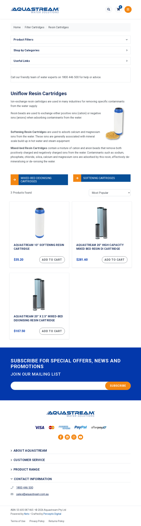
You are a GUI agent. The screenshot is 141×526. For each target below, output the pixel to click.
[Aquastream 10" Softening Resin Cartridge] (39, 234)
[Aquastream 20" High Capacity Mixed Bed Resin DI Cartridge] (102, 234)
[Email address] (71, 386)
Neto (26, 513)
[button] (118, 9)
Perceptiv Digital (52, 513)
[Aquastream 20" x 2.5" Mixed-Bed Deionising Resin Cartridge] (39, 306)
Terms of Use (18, 521)
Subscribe (118, 385)
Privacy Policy (37, 521)
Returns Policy (56, 521)
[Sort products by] (110, 192)
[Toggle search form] (108, 9)
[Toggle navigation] (128, 9)
